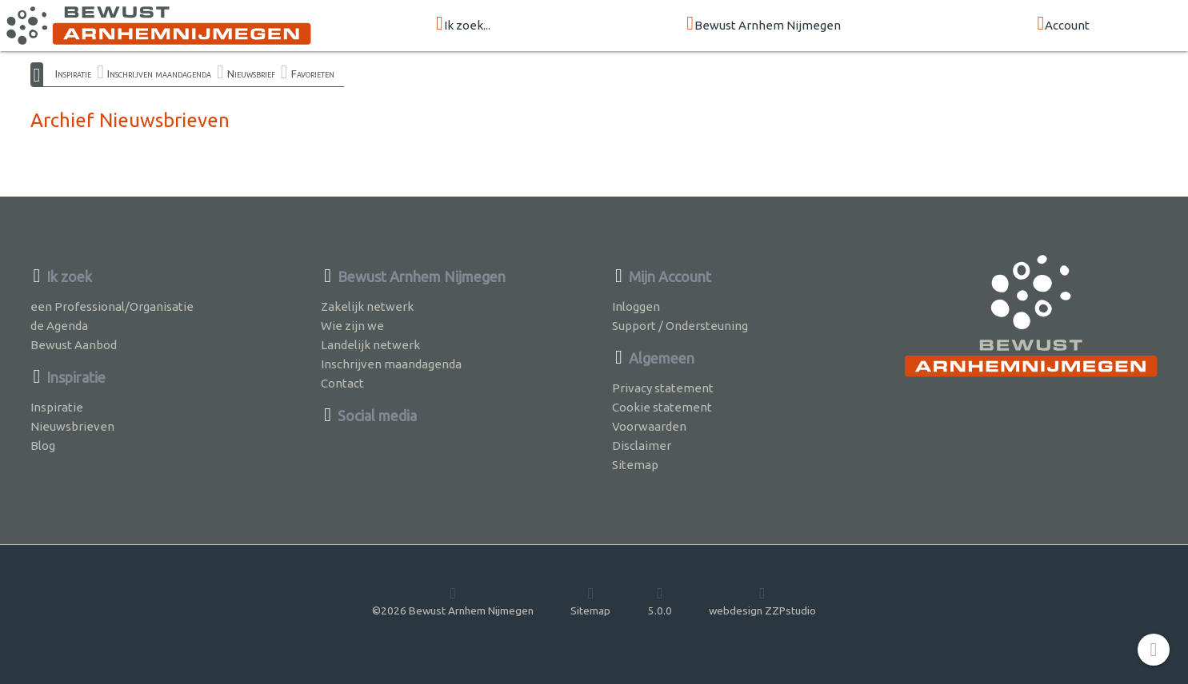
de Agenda (59, 325)
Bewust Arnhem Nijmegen (763, 24)
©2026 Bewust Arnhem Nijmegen (453, 601)
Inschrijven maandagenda (159, 73)
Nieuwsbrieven (72, 426)
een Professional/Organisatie (112, 306)
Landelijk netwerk (370, 345)
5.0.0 (660, 601)
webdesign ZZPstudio (762, 601)
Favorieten (312, 73)
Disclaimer (641, 445)
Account (1063, 24)
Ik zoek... (463, 24)
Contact (342, 383)
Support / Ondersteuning (680, 325)
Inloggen (636, 306)
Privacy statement (663, 388)
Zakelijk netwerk (367, 306)
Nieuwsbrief (251, 73)
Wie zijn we (352, 325)
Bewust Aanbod (73, 345)
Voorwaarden (649, 426)
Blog (42, 445)
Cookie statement (662, 407)
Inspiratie (73, 73)
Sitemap (635, 464)
